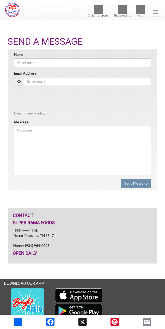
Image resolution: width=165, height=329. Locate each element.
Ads (140, 11)
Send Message (136, 183)
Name (18, 54)
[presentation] (52, 99)
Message (21, 122)
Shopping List (122, 11)
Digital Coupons (98, 11)
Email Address (25, 73)
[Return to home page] (82, 10)
